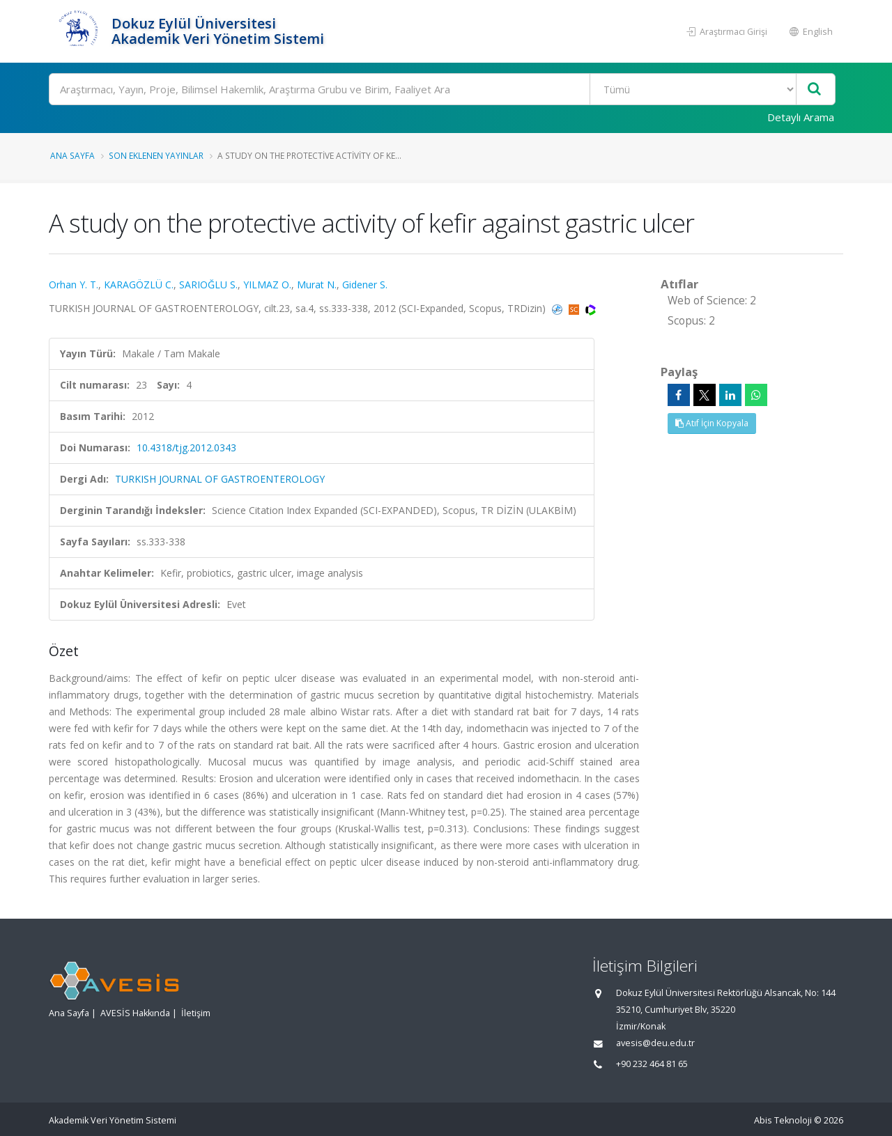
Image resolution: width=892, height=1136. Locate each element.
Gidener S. (364, 284)
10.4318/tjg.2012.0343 (186, 447)
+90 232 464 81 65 (652, 1064)
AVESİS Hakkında (135, 1013)
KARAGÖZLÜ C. (139, 284)
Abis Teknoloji (783, 1120)
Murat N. (317, 284)
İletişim (195, 1013)
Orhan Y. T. (73, 284)
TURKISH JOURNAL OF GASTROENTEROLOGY (220, 478)
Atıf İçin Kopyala (711, 423)
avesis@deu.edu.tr (655, 1043)
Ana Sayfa (72, 155)
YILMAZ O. (267, 284)
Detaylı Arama (800, 117)
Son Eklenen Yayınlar (156, 155)
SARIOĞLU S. (208, 284)
